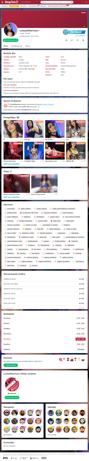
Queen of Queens (48, 104)
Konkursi (43, 6)
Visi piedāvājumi (34, 6)
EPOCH (64, 453)
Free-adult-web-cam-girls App (57, 6)
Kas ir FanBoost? (80, 35)
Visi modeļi (5, 6)
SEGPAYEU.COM (71, 453)
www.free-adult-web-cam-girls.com (27, 453)
